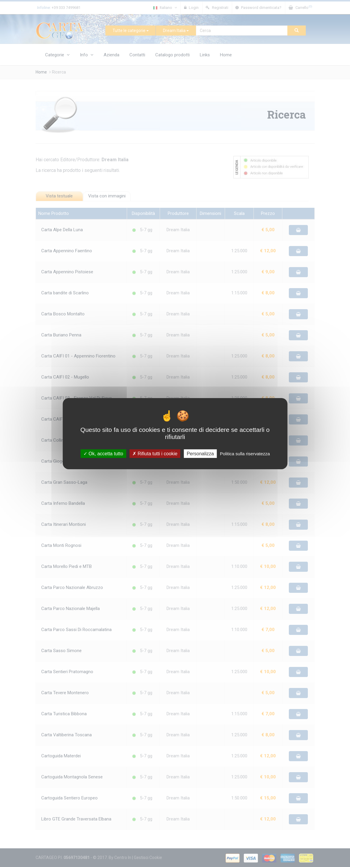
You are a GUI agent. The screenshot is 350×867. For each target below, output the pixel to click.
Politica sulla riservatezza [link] (245, 453)
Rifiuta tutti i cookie (155, 453)
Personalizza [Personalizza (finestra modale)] (200, 453)
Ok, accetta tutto (103, 453)
